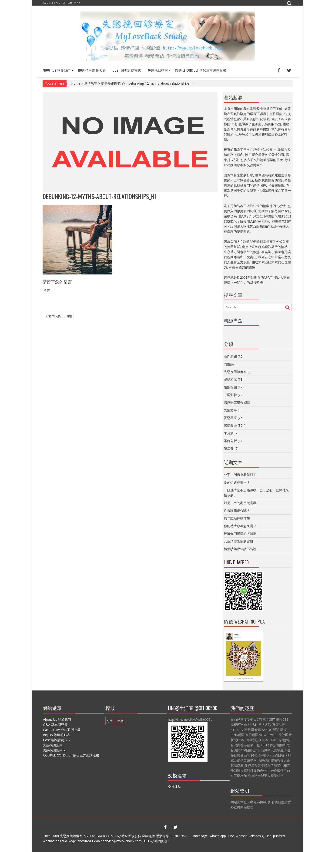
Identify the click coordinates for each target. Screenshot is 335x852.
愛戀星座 (230, 418)
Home (75, 83)
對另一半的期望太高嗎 (240, 503)
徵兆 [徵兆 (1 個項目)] (120, 721)
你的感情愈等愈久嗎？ (240, 526)
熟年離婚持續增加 (237, 518)
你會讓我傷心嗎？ (237, 510)
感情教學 (90, 83)
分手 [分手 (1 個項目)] (110, 721)
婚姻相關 (230, 387)
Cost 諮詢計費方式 (127, 70)
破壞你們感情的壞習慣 (240, 533)
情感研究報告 (233, 402)
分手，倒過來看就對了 (240, 474)
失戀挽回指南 (158, 70)
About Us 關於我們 (56, 70)
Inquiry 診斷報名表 (91, 70)
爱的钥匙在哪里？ (237, 482)
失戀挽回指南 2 (54, 750)
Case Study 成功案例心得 (61, 729)
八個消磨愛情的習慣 (238, 541)
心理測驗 (230, 395)
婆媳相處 (230, 379)
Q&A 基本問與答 (55, 724)
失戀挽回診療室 (235, 372)
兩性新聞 (230, 356)
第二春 (229, 448)
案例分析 (230, 441)
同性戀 (229, 364)
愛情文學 (230, 410)
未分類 (229, 433)
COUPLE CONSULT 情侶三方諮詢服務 (200, 70)
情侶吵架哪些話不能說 (240, 549)
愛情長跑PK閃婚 (113, 83)
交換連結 (174, 786)
